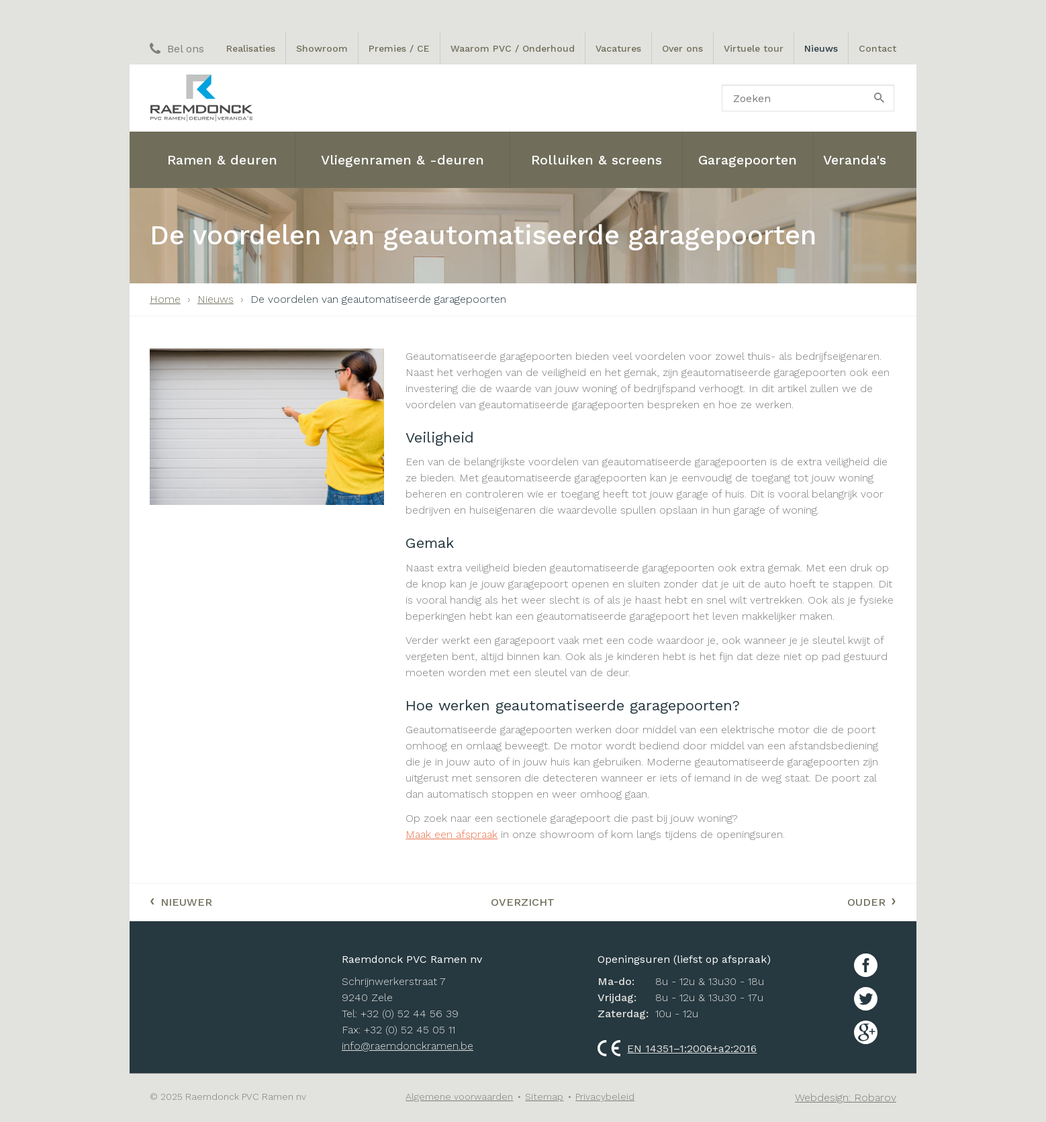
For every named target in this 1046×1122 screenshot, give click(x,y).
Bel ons (177, 48)
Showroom (322, 48)
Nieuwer (181, 900)
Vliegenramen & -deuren (402, 160)
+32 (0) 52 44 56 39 (410, 1013)
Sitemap (544, 1096)
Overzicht (523, 902)
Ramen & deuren (222, 160)
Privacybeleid (604, 1096)
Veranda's (854, 160)
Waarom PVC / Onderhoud (512, 48)
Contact (877, 48)
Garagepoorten (747, 160)
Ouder (871, 900)
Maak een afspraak (451, 834)
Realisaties (250, 48)
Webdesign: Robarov (845, 1097)
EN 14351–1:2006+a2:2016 (677, 1048)
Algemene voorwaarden (459, 1096)
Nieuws (821, 48)
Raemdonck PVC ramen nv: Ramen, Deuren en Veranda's (201, 98)
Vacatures (618, 48)
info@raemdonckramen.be (407, 1045)
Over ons (682, 48)
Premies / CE (399, 48)
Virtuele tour (753, 48)
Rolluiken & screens (596, 160)
